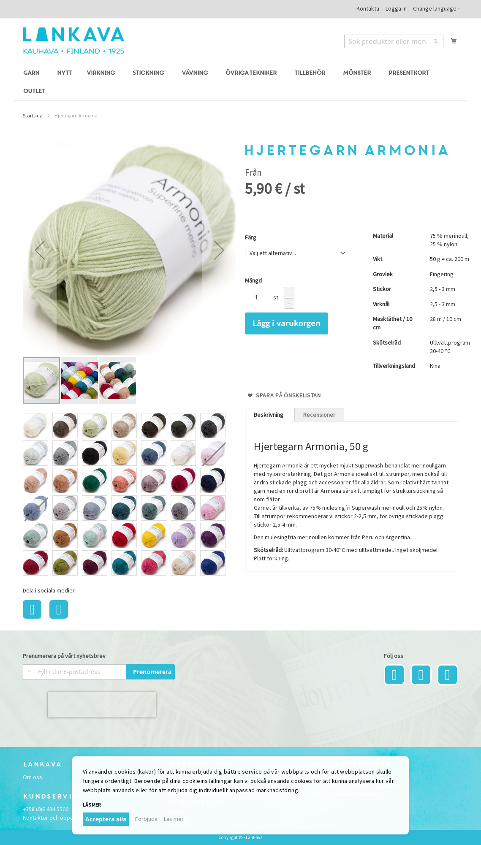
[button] (40, 249)
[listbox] (129, 495)
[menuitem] (32, 73)
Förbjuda (146, 819)
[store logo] (73, 40)
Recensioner (319, 414)
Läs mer (92, 805)
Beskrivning (268, 414)
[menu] (240, 82)
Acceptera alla (105, 819)
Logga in (396, 8)
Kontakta (367, 8)
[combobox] (393, 41)
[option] (35, 425)
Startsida (33, 115)
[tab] (268, 414)
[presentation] (102, 704)
